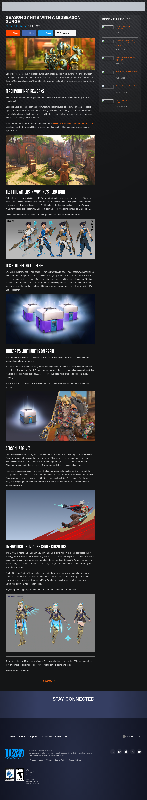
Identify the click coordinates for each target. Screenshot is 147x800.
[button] (137, 7)
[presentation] (9, 6)
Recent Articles (116, 19)
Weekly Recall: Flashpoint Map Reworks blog (73, 123)
